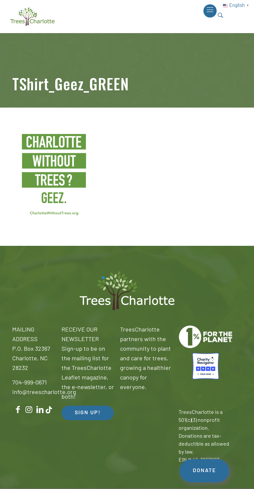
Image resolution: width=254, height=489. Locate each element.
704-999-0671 (29, 383)
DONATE (204, 470)
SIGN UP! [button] (88, 413)
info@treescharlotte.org (44, 392)
